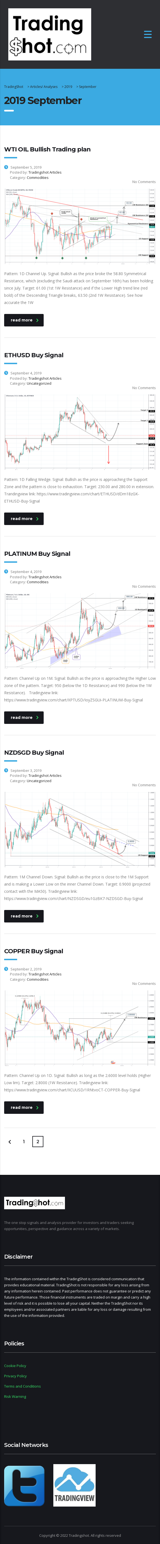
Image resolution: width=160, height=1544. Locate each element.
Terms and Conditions (22, 1386)
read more (25, 320)
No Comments (141, 181)
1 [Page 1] (24, 1141)
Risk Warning (15, 1396)
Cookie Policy (15, 1365)
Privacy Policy (15, 1375)
